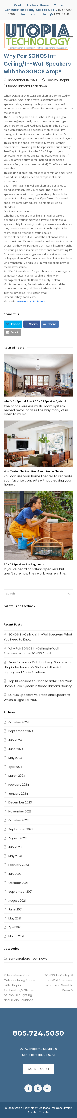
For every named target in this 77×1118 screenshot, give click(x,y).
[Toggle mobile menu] (71, 36)
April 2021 (14, 927)
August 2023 (17, 838)
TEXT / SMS (61, 14)
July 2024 (15, 740)
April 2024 (15, 767)
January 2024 (18, 793)
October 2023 (18, 820)
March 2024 (16, 775)
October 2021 (18, 883)
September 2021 (20, 891)
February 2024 (18, 784)
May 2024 (15, 758)
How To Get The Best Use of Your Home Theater (34, 471)
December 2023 (20, 802)
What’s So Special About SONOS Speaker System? (35, 401)
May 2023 (15, 856)
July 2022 (14, 874)
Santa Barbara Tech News (27, 86)
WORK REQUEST (38, 1069)
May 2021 (14, 918)
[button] (13, 324)
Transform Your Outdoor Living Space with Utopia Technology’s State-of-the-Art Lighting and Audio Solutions (37, 667)
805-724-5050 (40, 1112)
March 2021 (16, 936)
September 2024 (20, 731)
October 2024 (18, 722)
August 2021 (17, 900)
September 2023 (20, 829)
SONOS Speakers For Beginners (24, 564)
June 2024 (15, 749)
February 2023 (18, 865)
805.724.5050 (38, 1033)
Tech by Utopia (57, 80)
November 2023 (20, 811)
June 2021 (15, 909)
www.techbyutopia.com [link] (31, 301)
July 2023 (15, 847)
